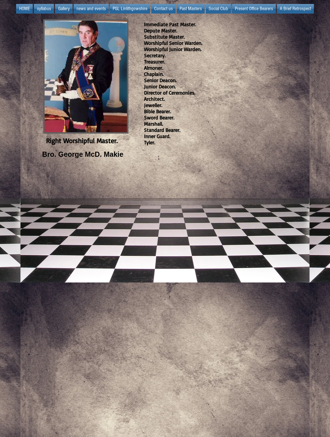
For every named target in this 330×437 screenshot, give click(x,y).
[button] (130, 9)
